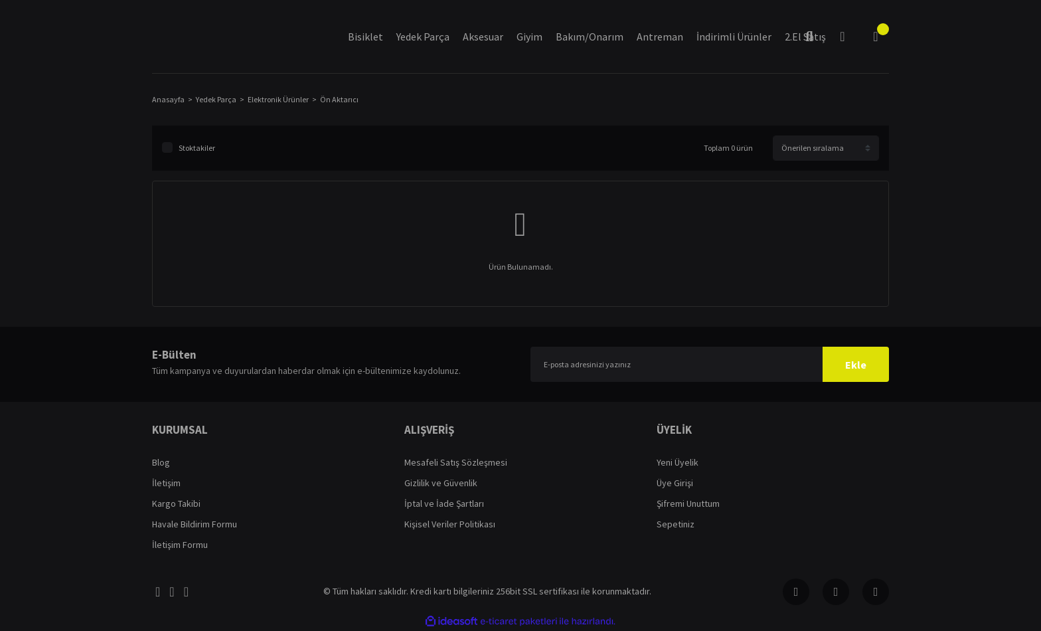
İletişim (166, 483)
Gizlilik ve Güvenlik (440, 483)
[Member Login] (842, 36)
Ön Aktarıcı (339, 99)
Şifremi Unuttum (688, 503)
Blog (161, 462)
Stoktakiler (197, 148)
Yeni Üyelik (677, 462)
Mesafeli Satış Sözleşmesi (455, 462)
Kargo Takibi (176, 503)
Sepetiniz (675, 524)
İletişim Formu (180, 545)
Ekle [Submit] (855, 364)
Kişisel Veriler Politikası (449, 524)
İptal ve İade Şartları (444, 503)
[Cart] (875, 36)
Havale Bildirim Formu (194, 524)
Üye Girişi (675, 483)
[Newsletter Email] (709, 364)
